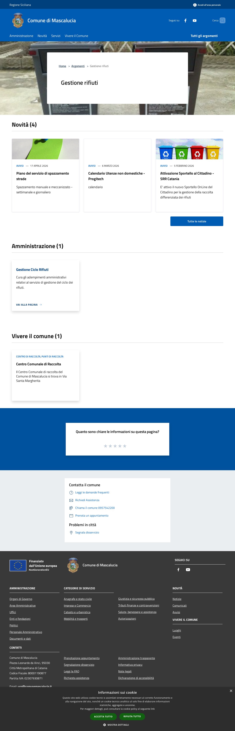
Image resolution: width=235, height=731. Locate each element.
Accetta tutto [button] (103, 716)
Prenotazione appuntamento (82, 658)
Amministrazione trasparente (136, 658)
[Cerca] (221, 20)
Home (62, 66)
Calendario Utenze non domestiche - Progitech (116, 176)
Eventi (177, 637)
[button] (117, 725)
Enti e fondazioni (20, 619)
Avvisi (20, 166)
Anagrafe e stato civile (78, 599)
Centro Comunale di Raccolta (38, 364)
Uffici (13, 612)
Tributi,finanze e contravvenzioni (138, 605)
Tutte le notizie (196, 221)
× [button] (230, 691)
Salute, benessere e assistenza (137, 612)
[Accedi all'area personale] (206, 5)
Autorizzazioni (127, 618)
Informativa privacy (130, 664)
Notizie (177, 599)
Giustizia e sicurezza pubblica (136, 598)
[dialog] (117, 709)
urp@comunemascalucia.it (35, 686)
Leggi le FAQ (71, 671)
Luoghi (177, 630)
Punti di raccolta (52, 356)
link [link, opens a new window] (153, 708)
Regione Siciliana (20, 5)
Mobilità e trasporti (76, 619)
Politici (14, 625)
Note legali (125, 671)
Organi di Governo (21, 599)
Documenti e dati (20, 638)
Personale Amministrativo (26, 632)
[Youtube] (188, 20)
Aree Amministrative (23, 605)
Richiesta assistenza (76, 678)
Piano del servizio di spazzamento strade (42, 176)
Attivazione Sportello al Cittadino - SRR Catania (187, 176)
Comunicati (180, 605)
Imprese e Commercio (77, 605)
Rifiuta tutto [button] (132, 716)
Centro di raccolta (28, 356)
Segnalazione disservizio (79, 664)
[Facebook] (179, 20)
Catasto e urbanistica (77, 612)
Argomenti (78, 66)
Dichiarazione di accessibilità (136, 678)
